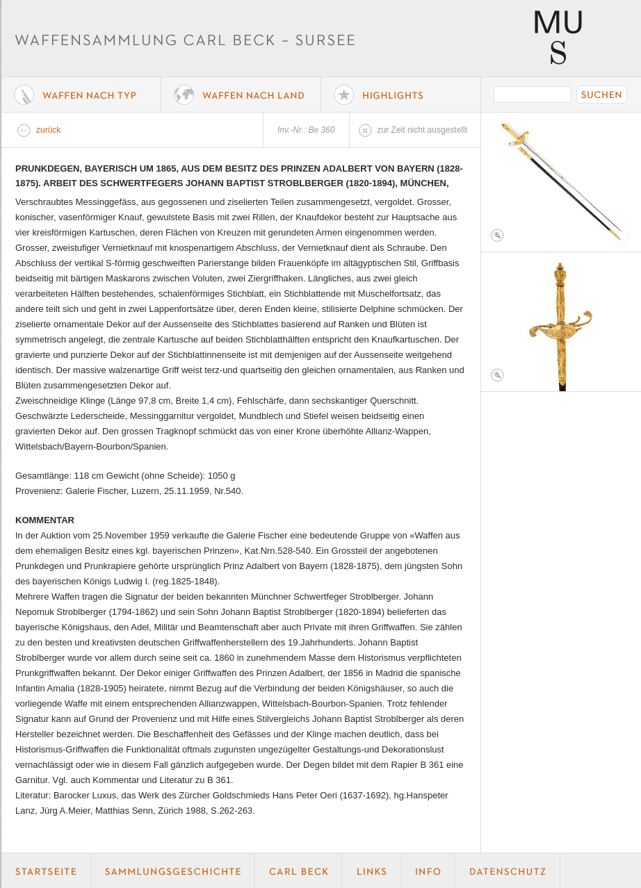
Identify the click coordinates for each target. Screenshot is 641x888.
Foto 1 (561, 182)
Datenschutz (507, 870)
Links (372, 870)
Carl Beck (299, 870)
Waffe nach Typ (81, 94)
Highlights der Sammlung (401, 94)
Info (428, 870)
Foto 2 (561, 321)
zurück (48, 130)
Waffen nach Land (241, 94)
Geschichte (173, 870)
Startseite (46, 870)
